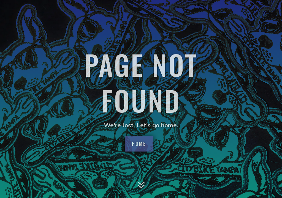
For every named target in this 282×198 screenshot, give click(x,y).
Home (139, 143)
